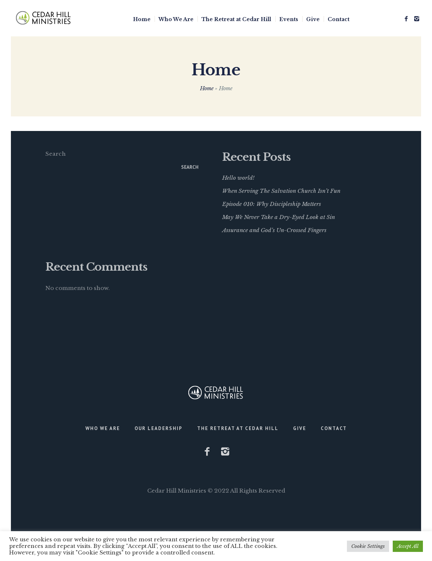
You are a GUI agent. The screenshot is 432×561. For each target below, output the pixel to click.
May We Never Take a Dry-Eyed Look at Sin (278, 217)
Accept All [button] (408, 546)
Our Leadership (159, 428)
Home (206, 88)
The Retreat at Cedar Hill (238, 428)
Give (299, 428)
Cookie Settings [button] (368, 546)
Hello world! (238, 177)
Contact (334, 428)
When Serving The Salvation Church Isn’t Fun (281, 190)
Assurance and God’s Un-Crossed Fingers (274, 230)
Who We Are (102, 428)
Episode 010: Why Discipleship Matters (271, 203)
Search (55, 153)
